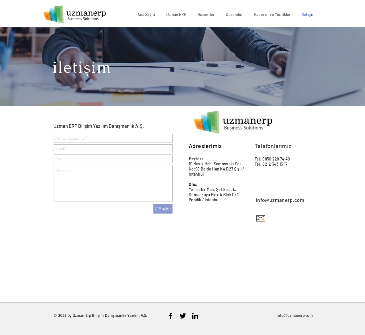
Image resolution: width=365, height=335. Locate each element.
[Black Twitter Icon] (183, 316)
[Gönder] (163, 209)
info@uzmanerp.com (280, 200)
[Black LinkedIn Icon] (195, 316)
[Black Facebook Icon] (170, 316)
